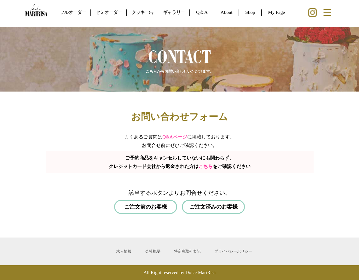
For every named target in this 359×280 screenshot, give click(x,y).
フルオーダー (73, 12)
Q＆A (202, 12)
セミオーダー (109, 12)
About (227, 12)
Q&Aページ (174, 136)
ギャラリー (174, 12)
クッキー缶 (142, 12)
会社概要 (152, 251)
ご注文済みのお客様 (213, 207)
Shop (250, 12)
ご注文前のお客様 (145, 207)
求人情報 (123, 251)
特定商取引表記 (187, 251)
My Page (276, 12)
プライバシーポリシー (233, 251)
